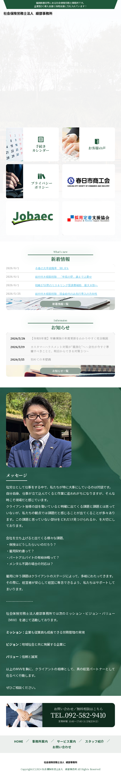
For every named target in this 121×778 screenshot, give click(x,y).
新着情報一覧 (60, 304)
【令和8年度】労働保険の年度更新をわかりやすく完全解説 (69, 338)
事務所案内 (40, 741)
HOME (18, 741)
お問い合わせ (62, 747)
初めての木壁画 (41, 359)
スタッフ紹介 (94, 741)
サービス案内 (66, 741)
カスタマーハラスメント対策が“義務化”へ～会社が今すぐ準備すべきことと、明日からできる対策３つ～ (70, 349)
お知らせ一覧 (60, 371)
